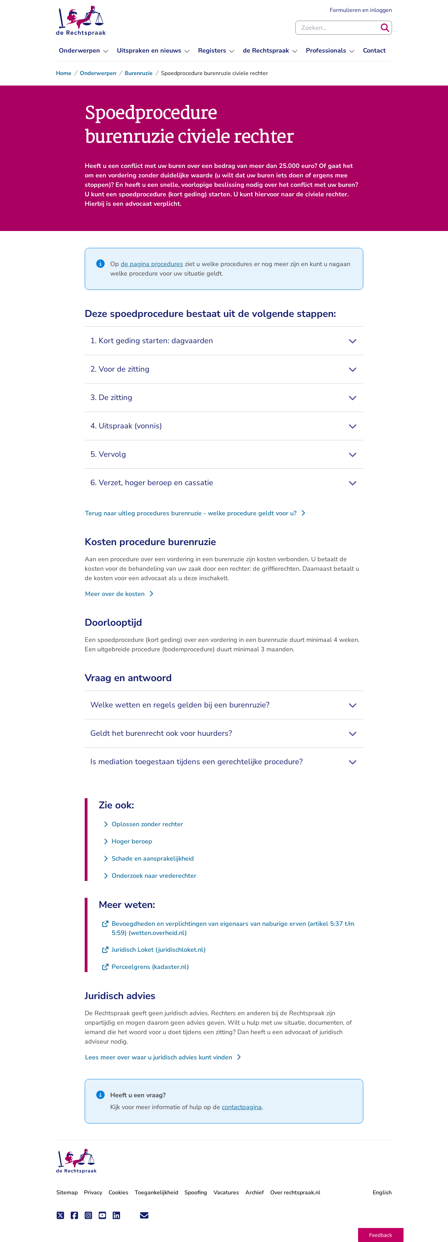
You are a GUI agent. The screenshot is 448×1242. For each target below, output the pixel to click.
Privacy (93, 1192)
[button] (381, 1235)
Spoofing (195, 1192)
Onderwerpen (98, 73)
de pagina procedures (152, 264)
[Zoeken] (385, 28)
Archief (254, 1192)
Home (63, 73)
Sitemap (67, 1192)
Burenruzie (139, 73)
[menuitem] (83, 50)
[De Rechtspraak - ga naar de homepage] (76, 1161)
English (382, 1192)
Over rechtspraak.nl (295, 1192)
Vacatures (226, 1193)
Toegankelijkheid (156, 1192)
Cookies (118, 1192)
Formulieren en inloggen (361, 10)
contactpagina (242, 1107)
